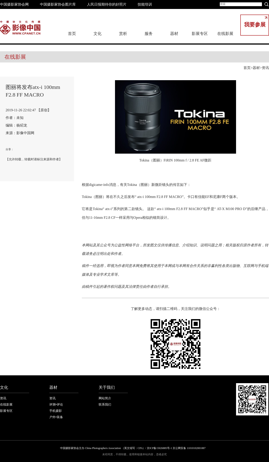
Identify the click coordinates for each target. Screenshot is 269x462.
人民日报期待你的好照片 (106, 4)
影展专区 (200, 33)
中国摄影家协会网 (14, 4)
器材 (174, 33)
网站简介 (105, 398)
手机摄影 (55, 411)
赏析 (123, 33)
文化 (97, 33)
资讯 (265, 68)
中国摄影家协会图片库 (58, 4)
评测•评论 (56, 404)
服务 (149, 33)
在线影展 (225, 33)
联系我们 (105, 404)
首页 (72, 33)
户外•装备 (56, 417)
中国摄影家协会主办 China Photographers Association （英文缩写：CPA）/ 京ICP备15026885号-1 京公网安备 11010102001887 (133, 448)
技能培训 (145, 4)
